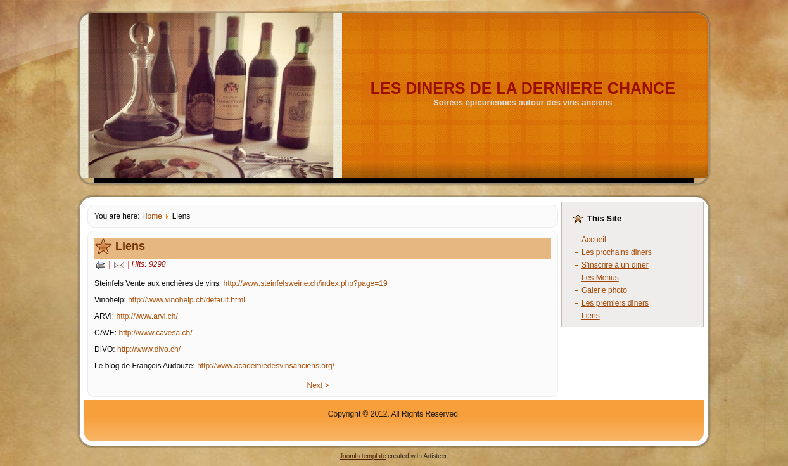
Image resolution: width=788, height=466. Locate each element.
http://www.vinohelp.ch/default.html (186, 299)
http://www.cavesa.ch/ (155, 332)
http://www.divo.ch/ (149, 349)
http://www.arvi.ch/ (146, 316)
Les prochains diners (616, 252)
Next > (318, 385)
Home (152, 216)
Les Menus (600, 277)
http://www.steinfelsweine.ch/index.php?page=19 (305, 283)
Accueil (593, 239)
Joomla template (363, 456)
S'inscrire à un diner (615, 265)
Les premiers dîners (615, 303)
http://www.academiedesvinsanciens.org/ (265, 365)
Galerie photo (604, 290)
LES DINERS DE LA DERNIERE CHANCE (523, 88)
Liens (130, 246)
